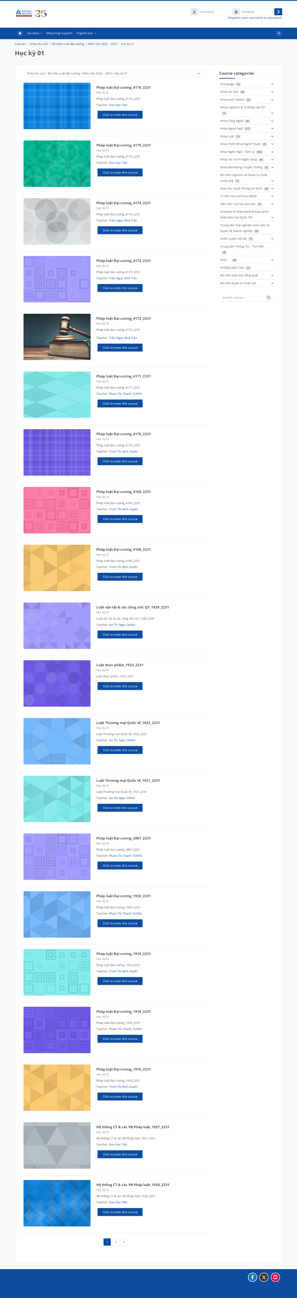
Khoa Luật (227, 137)
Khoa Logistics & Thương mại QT (242, 108)
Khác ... (225, 261)
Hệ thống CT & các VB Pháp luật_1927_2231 (133, 1127)
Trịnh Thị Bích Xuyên (123, 452)
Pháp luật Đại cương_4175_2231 (123, 146)
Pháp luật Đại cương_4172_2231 (123, 319)
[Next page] (124, 1242)
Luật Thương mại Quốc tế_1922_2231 (128, 723)
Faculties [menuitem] (33, 34)
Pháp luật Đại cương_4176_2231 (123, 88)
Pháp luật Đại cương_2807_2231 (123, 839)
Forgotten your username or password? (255, 18)
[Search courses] (242, 298)
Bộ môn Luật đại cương (68, 45)
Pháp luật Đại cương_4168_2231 (123, 550)
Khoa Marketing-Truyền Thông (241, 168)
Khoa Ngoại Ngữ (231, 129)
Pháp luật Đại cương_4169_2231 (123, 492)
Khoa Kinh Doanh (232, 100)
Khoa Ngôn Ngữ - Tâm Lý (237, 152)
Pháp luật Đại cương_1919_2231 (123, 954)
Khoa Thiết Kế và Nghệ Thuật (240, 145)
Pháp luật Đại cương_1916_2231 (123, 1070)
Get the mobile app (30, 1292)
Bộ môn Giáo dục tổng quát (239, 276)
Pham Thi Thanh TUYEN (125, 394)
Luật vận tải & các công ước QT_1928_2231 (132, 608)
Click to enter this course (120, 115)
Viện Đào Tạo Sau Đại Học (238, 205)
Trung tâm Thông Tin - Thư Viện (242, 247)
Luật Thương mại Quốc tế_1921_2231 (128, 781)
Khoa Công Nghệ (231, 122)
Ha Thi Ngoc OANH (122, 625)
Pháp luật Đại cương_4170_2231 (123, 434)
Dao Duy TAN (118, 106)
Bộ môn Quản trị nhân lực (238, 284)
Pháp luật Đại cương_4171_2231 (123, 377)
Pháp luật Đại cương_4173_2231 (123, 261)
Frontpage (227, 85)
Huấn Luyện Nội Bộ (233, 240)
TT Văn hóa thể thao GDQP (238, 197)
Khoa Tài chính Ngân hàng (238, 160)
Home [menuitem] (20, 34)
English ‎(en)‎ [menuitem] (85, 34)
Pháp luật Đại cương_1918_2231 (123, 1012)
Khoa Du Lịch (39, 45)
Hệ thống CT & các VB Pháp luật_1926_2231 (133, 1185)
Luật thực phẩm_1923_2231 (120, 665)
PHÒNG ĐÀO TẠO (232, 268)
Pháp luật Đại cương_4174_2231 (123, 203)
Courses (20, 45)
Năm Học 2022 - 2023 (102, 45)
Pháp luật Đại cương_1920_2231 (123, 896)
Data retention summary (34, 1287)
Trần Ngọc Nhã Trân (123, 221)
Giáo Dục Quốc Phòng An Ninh (241, 189)
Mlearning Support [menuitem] (59, 34)
